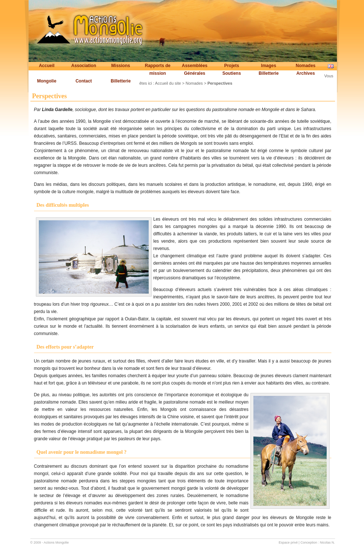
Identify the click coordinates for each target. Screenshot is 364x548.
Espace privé (288, 542)
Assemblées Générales (194, 69)
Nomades (305, 65)
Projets (231, 65)
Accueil (47, 65)
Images (268, 65)
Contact (83, 81)
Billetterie (269, 73)
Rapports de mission (157, 69)
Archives (305, 73)
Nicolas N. (327, 542)
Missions (120, 65)
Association (83, 65)
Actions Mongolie (56, 542)
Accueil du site (168, 83)
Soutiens (231, 73)
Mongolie (46, 81)
